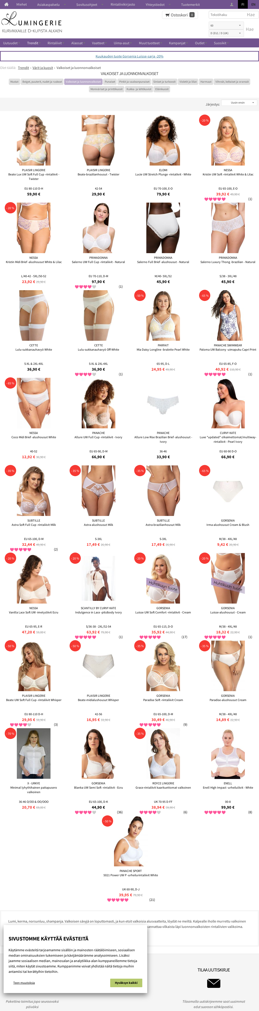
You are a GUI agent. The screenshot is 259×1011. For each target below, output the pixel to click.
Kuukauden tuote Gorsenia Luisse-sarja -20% (129, 56)
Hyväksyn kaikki (126, 984)
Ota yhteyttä (166, 870)
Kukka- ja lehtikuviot (139, 89)
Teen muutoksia (24, 984)
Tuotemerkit (190, 4)
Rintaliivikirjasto (123, 4)
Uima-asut (121, 43)
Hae (250, 29)
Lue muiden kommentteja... (24, 817)
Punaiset (110, 82)
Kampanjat (177, 43)
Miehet (21, 4)
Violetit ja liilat (188, 82)
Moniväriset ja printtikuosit (106, 89)
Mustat (14, 82)
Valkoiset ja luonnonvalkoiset (83, 82)
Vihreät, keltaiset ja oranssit (232, 82)
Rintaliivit (55, 43)
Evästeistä (91, 870)
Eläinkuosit (162, 89)
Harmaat (205, 82)
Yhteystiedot (155, 4)
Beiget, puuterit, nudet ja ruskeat (42, 82)
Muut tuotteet (149, 43)
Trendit (32, 43)
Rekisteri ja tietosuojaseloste (128, 870)
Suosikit (220, 43)
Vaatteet (98, 43)
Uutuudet (10, 43)
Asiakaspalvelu (48, 4)
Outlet (199, 43)
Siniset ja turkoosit (164, 82)
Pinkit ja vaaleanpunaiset (134, 82)
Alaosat (77, 43)
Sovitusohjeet (86, 4)
